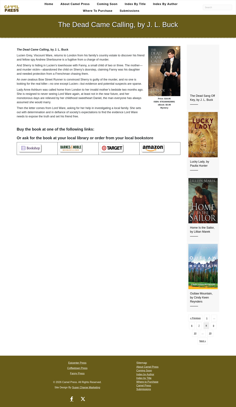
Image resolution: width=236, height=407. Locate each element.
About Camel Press (75, 4)
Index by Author (165, 4)
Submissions (129, 10)
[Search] (217, 7)
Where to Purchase (98, 10)
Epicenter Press (77, 362)
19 (210, 333)
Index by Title (135, 4)
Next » (202, 341)
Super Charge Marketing (86, 387)
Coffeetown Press (77, 368)
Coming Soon (107, 4)
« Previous (195, 318)
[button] (72, 399)
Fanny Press (77, 373)
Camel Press (143, 385)
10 (195, 333)
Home (49, 4)
